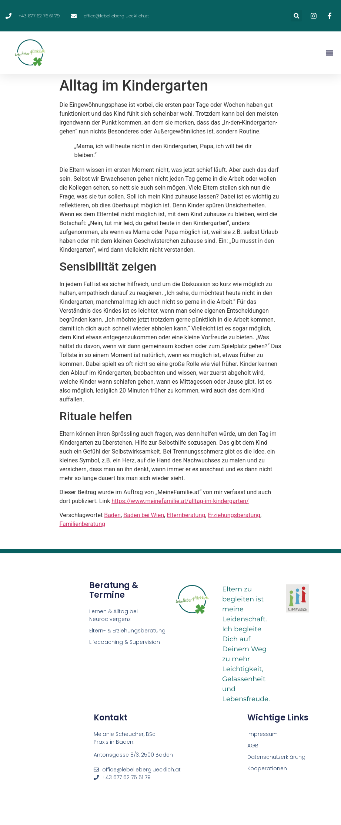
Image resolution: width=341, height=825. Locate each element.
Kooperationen (267, 768)
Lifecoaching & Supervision (124, 642)
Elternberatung (186, 515)
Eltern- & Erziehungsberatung (127, 630)
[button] (296, 15)
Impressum (262, 734)
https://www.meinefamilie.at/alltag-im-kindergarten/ (180, 501)
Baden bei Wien (143, 515)
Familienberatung (82, 523)
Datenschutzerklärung (276, 757)
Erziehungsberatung (234, 515)
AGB (252, 745)
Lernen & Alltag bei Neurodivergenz (113, 615)
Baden (112, 515)
